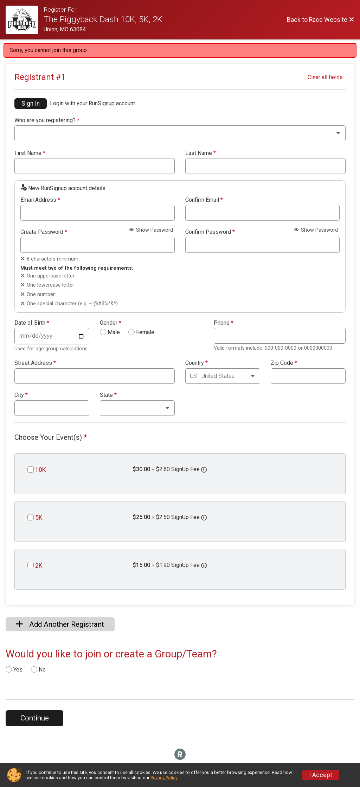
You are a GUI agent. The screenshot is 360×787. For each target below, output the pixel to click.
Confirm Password (210, 232)
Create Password (43, 232)
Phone (223, 323)
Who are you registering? (46, 120)
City (21, 395)
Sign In (30, 103)
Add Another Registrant (60, 624)
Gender (110, 323)
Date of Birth (31, 323)
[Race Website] (25, 20)
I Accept (320, 775)
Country (196, 363)
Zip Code (284, 363)
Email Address (40, 200)
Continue (34, 718)
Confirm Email (204, 200)
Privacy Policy (163, 777)
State (108, 395)
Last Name (200, 153)
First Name (29, 153)
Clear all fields (325, 77)
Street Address (35, 363)
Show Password (151, 230)
